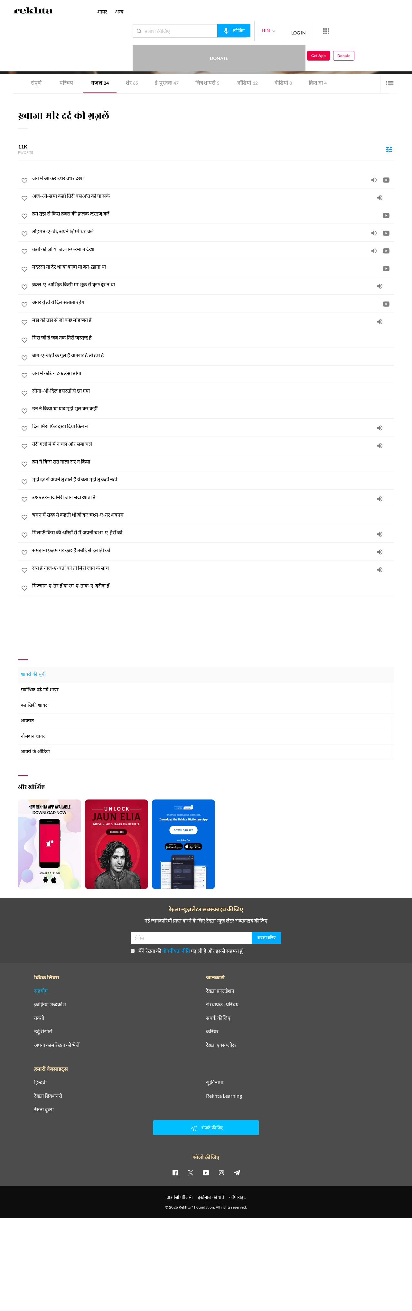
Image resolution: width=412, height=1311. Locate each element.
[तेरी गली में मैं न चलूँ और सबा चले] (213, 444)
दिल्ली (86, 54)
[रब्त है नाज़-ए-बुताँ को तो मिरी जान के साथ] (213, 568)
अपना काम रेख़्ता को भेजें (57, 1045)
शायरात (27, 721)
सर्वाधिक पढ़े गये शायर (40, 690)
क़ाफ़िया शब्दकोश (50, 1004)
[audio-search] (210, 30)
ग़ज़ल (100, 83)
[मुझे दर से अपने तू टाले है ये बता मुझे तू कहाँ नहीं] (213, 479)
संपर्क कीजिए (218, 1017)
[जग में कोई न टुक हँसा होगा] (213, 373)
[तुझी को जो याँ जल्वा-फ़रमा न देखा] (213, 249)
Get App (370, 31)
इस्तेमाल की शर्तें (211, 1197)
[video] (386, 180)
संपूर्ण (36, 83)
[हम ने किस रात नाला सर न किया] (213, 461)
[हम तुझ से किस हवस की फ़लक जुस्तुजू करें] (213, 213)
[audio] (374, 180)
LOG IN (275, 30)
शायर (102, 11)
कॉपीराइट (237, 1197)
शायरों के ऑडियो (35, 752)
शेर (132, 83)
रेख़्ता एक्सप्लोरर (221, 1045)
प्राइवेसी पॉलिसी (179, 1197)
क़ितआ (318, 83)
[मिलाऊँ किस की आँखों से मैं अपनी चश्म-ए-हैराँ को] (213, 532)
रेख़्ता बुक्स (44, 1109)
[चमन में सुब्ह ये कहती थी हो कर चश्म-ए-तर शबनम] (213, 514)
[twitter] (190, 1172)
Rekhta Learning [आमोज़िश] (224, 1095)
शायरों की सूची (33, 675)
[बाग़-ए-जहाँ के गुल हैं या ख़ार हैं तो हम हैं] (213, 355)
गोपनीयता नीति (176, 951)
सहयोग (41, 990)
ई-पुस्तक (167, 83)
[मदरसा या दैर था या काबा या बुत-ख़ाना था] (213, 266)
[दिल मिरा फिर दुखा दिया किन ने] (213, 426)
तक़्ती (39, 1017)
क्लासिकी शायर (34, 706)
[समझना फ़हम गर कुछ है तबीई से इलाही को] (213, 550)
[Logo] (33, 11)
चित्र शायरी (207, 83)
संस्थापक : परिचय (222, 1004)
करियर (212, 1031)
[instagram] (221, 1172)
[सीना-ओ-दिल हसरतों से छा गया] (213, 390)
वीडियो (283, 83)
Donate (336, 30)
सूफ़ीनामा (214, 1082)
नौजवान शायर (33, 736)
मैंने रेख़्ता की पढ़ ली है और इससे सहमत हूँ (187, 951)
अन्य (119, 11)
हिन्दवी (40, 1082)
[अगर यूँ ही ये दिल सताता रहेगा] (213, 302)
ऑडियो (247, 83)
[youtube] (206, 1172)
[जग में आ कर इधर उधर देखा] (213, 178)
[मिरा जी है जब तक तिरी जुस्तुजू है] (213, 337)
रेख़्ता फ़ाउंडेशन (220, 990)
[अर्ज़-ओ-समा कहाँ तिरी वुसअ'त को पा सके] (213, 196)
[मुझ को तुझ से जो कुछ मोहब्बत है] (213, 320)
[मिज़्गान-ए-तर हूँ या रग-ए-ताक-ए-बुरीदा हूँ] (213, 585)
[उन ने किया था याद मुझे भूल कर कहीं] (213, 408)
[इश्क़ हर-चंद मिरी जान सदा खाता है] (213, 497)
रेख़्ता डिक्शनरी (48, 1095)
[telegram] (237, 1172)
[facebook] (175, 1172)
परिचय (66, 83)
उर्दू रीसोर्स (43, 1031)
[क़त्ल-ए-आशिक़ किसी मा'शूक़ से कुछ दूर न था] (213, 284)
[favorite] (24, 181)
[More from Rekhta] (302, 31)
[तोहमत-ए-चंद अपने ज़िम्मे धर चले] (213, 231)
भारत (96, 54)
